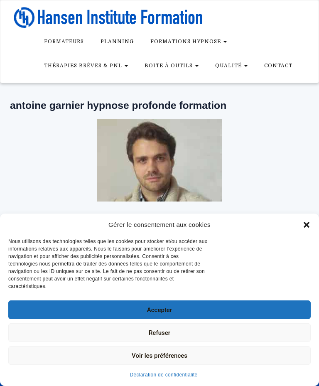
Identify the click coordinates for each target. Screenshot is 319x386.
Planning (117, 41)
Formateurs (64, 41)
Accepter (159, 310)
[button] (306, 225)
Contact (278, 66)
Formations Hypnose (188, 41)
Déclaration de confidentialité (163, 375)
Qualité (231, 66)
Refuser (159, 333)
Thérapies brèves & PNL (86, 66)
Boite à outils (172, 66)
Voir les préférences (159, 355)
